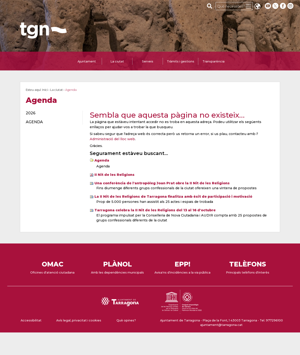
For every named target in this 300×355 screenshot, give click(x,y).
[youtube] (268, 6)
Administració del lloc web (112, 139)
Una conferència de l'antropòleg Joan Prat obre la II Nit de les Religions (162, 183)
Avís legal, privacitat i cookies (78, 320)
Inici (45, 90)
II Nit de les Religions (114, 175)
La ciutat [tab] (117, 61)
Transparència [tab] (213, 61)
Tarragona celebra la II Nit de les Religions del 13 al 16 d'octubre (155, 210)
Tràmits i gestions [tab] (180, 61)
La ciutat (56, 90)
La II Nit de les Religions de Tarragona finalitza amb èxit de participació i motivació (173, 196)
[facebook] (283, 6)
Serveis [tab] (147, 61)
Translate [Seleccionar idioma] (257, 7)
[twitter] (276, 6)
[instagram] (291, 6)
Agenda (101, 160)
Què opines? (126, 320)
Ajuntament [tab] (87, 61)
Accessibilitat (31, 320)
